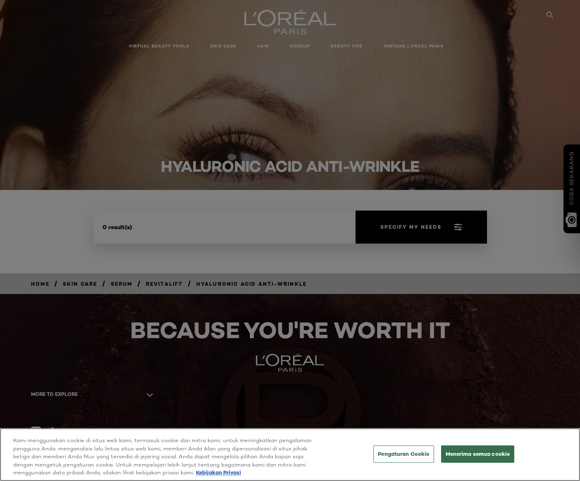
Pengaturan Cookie (403, 460)
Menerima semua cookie (478, 460)
